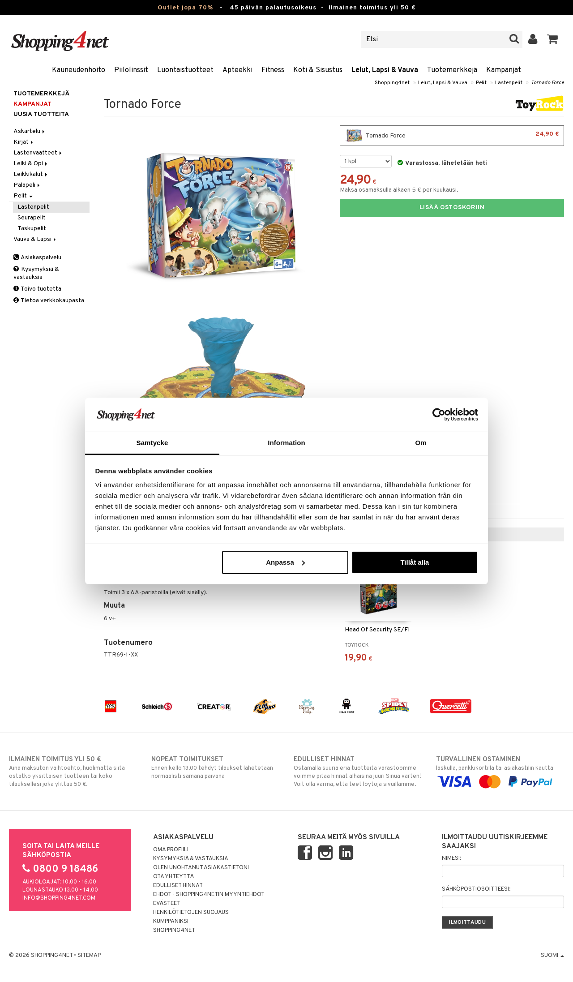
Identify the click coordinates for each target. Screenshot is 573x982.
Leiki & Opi (31, 163)
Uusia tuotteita (41, 114)
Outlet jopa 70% (185, 8)
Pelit (481, 82)
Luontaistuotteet (185, 70)
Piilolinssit (131, 70)
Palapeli (27, 185)
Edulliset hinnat (178, 885)
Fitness (272, 70)
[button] (552, 39)
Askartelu (29, 131)
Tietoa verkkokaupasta (48, 300)
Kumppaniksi (170, 921)
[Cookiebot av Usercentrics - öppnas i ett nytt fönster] (439, 414)
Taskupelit (31, 228)
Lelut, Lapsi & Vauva (384, 70)
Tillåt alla (414, 562)
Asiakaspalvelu (37, 258)
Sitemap (89, 955)
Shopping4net (392, 82)
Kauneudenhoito (78, 70)
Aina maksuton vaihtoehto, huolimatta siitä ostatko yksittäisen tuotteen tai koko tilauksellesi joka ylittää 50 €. (73, 771)
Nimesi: (451, 858)
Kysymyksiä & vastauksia (36, 273)
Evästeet (166, 903)
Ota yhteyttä (173, 876)
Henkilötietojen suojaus (191, 912)
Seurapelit (31, 218)
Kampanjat (503, 70)
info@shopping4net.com (58, 898)
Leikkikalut (31, 174)
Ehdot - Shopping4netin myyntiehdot (209, 894)
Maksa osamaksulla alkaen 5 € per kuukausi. (399, 190)
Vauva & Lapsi (35, 239)
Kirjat (23, 142)
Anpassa (285, 562)
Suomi (552, 955)
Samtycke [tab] (152, 442)
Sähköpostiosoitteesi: (476, 889)
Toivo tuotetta (37, 289)
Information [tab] (286, 442)
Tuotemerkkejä (452, 70)
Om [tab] (420, 442)
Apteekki (237, 70)
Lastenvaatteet (38, 153)
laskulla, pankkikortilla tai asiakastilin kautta (500, 770)
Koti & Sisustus (317, 70)
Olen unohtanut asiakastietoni (201, 867)
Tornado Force (547, 82)
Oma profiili (170, 849)
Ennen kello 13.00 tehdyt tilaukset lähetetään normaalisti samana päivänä (215, 767)
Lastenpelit (508, 82)
